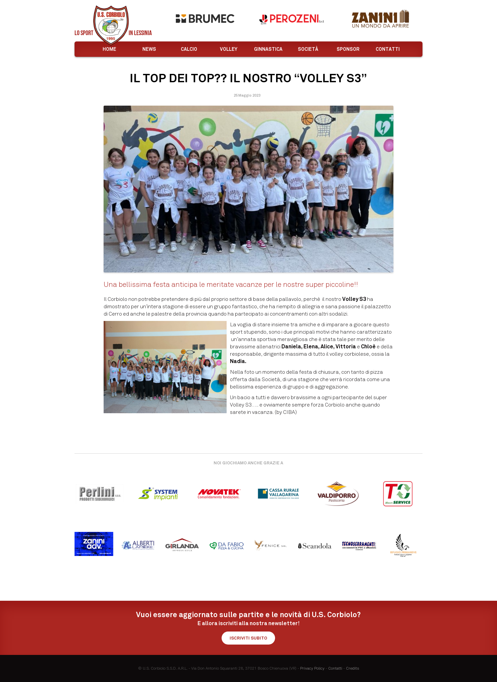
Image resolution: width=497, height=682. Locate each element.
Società (308, 49)
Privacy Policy (312, 668)
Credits (352, 668)
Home (109, 49)
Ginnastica (268, 49)
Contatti (388, 49)
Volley (228, 49)
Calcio (189, 49)
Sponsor (348, 49)
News (149, 49)
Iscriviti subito (248, 638)
